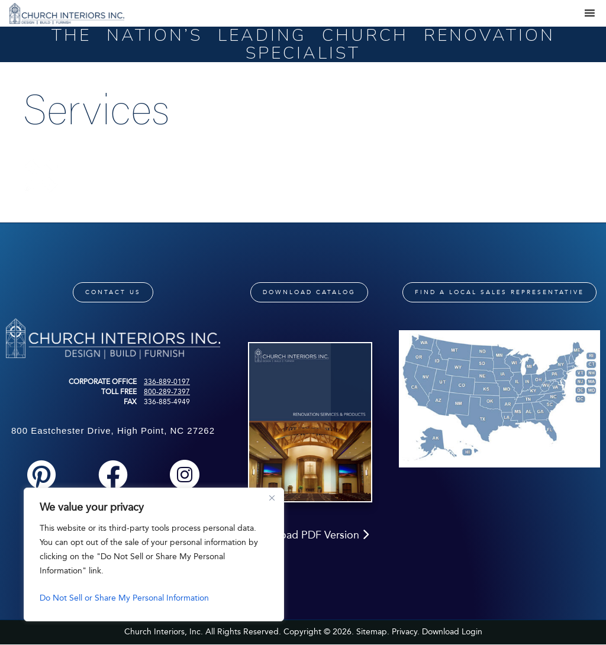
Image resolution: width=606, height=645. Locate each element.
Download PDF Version (309, 534)
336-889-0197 (167, 382)
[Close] (272, 498)
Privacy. (406, 632)
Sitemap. (372, 632)
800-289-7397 (167, 392)
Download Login (452, 632)
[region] (154, 554)
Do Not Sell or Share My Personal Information (124, 598)
